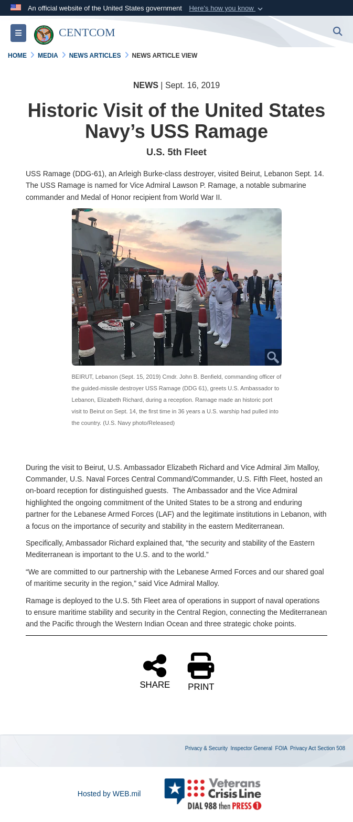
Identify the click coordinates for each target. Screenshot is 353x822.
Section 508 (331, 748)
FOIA (281, 748)
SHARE (155, 671)
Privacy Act (303, 748)
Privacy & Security (206, 748)
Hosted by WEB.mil (109, 793)
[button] (227, 8)
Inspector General (252, 748)
